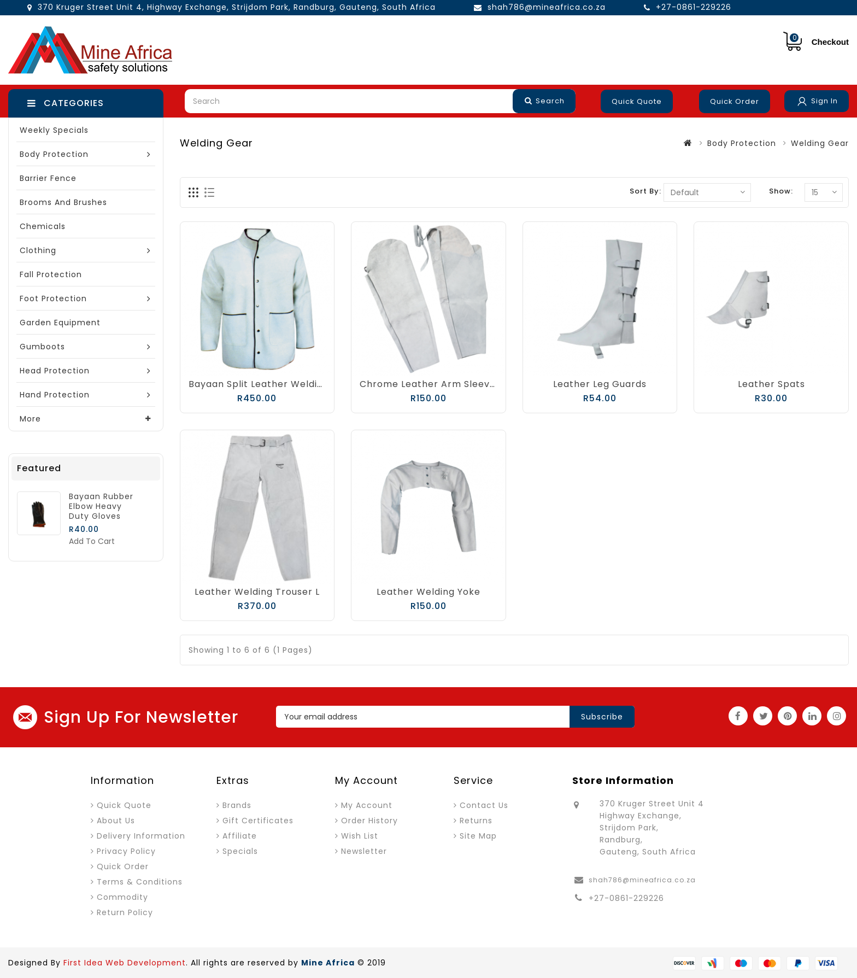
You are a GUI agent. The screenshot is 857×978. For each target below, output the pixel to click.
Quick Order (734, 101)
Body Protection (54, 154)
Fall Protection (51, 274)
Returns (476, 820)
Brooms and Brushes (63, 202)
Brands (236, 805)
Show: (781, 191)
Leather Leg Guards (600, 384)
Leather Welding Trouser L (257, 591)
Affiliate (239, 835)
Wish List (359, 835)
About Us (116, 820)
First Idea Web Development (124, 962)
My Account (366, 805)
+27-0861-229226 (693, 7)
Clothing (38, 250)
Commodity (122, 897)
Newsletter (364, 851)
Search (545, 101)
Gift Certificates (258, 820)
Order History (369, 820)
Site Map (478, 835)
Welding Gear (820, 143)
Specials (240, 851)
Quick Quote (637, 101)
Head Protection (55, 370)
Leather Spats (771, 384)
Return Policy (125, 912)
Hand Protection (55, 394)
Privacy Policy (126, 851)
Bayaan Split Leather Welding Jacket (277, 384)
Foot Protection (53, 298)
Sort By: (645, 191)
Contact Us (484, 805)
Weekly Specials (54, 130)
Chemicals (43, 226)
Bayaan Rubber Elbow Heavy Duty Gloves (101, 506)
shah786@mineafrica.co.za (547, 7)
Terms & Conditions (140, 881)
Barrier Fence (48, 178)
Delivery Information (141, 835)
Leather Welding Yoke (428, 591)
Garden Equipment (60, 322)
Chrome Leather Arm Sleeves (430, 384)
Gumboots (42, 346)
